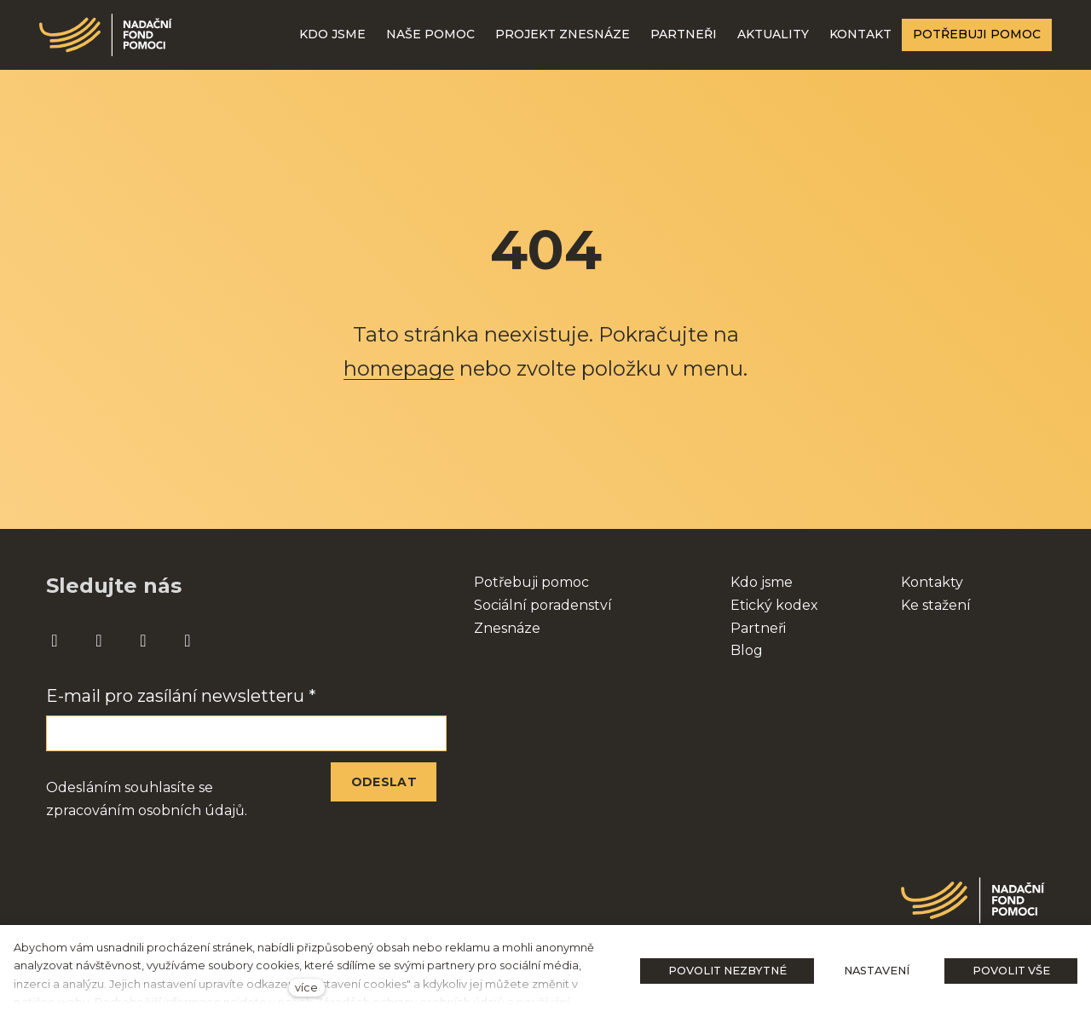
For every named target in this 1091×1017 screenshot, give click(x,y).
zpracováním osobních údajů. (146, 810)
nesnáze (511, 628)
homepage (398, 368)
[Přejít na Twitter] (187, 640)
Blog (746, 650)
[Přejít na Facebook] (54, 640)
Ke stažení (936, 605)
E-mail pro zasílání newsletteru (181, 696)
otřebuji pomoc (536, 582)
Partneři (758, 628)
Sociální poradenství (543, 605)
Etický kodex (774, 605)
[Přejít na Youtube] (143, 640)
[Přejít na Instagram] (98, 640)
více (306, 987)
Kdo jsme (761, 582)
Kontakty (932, 582)
